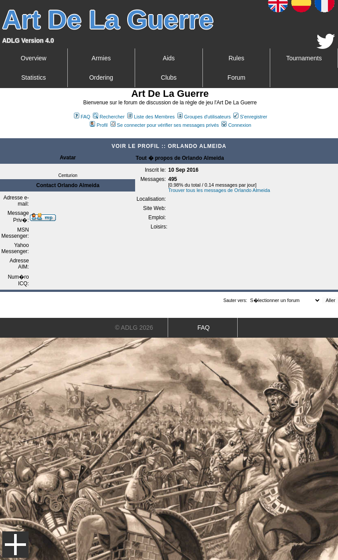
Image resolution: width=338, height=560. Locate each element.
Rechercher (109, 116)
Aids (169, 58)
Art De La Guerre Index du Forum (3, 134)
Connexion (236, 125)
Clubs (169, 77)
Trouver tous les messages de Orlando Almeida (219, 190)
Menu (15, 544)
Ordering (101, 77)
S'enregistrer (250, 116)
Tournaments (304, 58)
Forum (236, 77)
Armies (101, 58)
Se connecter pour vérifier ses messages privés (164, 125)
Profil (98, 125)
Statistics (33, 77)
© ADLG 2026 (134, 327)
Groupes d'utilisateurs (204, 116)
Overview (33, 58)
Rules (236, 58)
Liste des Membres (151, 116)
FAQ (82, 116)
